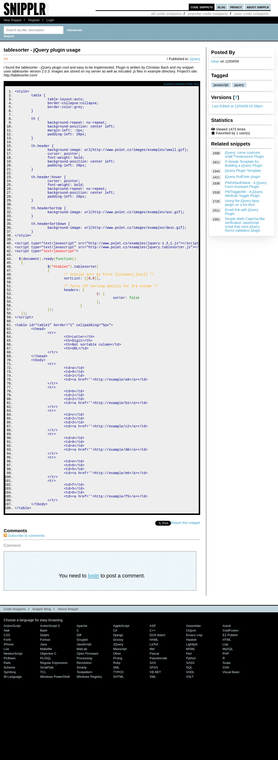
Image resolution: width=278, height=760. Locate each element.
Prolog (117, 737)
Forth (7, 718)
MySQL (228, 728)
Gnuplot (82, 718)
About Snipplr (68, 688)
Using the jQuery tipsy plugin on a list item (242, 203)
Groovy (118, 718)
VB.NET (155, 751)
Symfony (10, 751)
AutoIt (227, 704)
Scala (226, 741)
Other (117, 732)
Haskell (191, 718)
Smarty (82, 746)
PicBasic (10, 737)
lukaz (215, 61)
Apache (82, 704)
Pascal (154, 732)
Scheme (9, 746)
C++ (152, 709)
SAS (153, 741)
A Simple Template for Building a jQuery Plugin (243, 163)
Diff (79, 714)
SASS (190, 741)
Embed (179, 83)
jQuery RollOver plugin (242, 177)
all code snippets (166, 13)
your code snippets (251, 13)
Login (50, 20)
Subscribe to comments (24, 614)
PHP (226, 732)
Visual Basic (231, 751)
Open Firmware (87, 732)
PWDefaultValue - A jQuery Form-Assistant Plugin (246, 185)
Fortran (45, 718)
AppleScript (121, 704)
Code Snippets (15, 688)
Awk (6, 709)
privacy (236, 7)
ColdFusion (231, 709)
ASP (153, 704)
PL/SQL (45, 737)
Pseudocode (158, 737)
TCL (43, 751)
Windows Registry (89, 755)
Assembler (193, 704)
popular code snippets (208, 13)
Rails (7, 741)
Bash (43, 709)
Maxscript (119, 728)
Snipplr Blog (41, 688)
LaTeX (154, 723)
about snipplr (258, 7)
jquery (239, 85)
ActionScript (12, 704)
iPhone (9, 723)
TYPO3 (118, 751)
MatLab (82, 728)
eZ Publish (230, 714)
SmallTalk (47, 746)
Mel (152, 728)
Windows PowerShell (55, 755)
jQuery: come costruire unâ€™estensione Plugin (244, 154)
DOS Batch (157, 714)
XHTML (118, 755)
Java (43, 723)
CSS (7, 714)
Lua (6, 728)
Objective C (48, 732)
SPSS (154, 746)
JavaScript (84, 723)
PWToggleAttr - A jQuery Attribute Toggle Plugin (244, 194)
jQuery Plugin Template (243, 171)
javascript (221, 85)
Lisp (225, 723)
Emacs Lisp (194, 714)
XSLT (190, 755)
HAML (154, 718)
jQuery (195, 59)
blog (221, 7)
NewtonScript (13, 732)
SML (116, 746)
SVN (226, 746)
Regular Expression (54, 741)
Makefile (46, 728)
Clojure (191, 709)
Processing (84, 737)
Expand (168, 83)
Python (191, 737)
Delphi (44, 714)
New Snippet (12, 20)
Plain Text (193, 83)
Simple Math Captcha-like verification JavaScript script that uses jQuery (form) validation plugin (245, 224)
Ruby (116, 741)
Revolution (84, 741)
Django (118, 714)
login (93, 654)
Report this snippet (185, 602)
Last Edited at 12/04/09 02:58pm (237, 106)
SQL (189, 746)
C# (115, 709)
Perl (189, 732)
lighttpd (191, 723)
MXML (190, 728)
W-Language (13, 755)
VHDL (190, 751)
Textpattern (84, 751)
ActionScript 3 (50, 704)
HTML (227, 718)
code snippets (202, 7)
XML (153, 755)
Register (34, 20)
